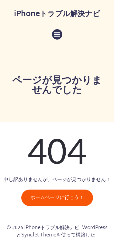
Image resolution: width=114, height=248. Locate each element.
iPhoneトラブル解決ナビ (57, 14)
